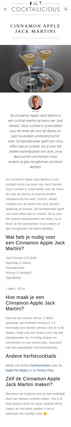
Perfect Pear (45, 370)
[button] (66, 9)
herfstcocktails (40, 365)
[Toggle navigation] (5, 9)
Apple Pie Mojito (17, 370)
